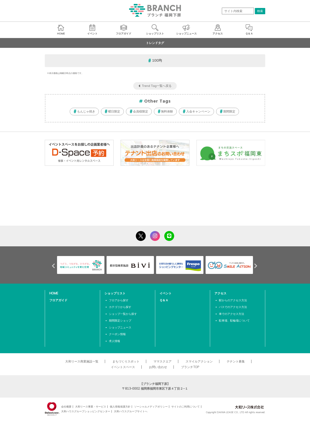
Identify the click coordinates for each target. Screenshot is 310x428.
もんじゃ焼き (86, 111)
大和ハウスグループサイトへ (130, 411)
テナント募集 (236, 361)
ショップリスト (115, 293)
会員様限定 (140, 111)
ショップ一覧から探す (123, 314)
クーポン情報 (117, 334)
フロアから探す (119, 300)
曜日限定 (114, 111)
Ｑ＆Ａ (164, 300)
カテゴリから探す (120, 307)
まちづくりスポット (126, 361)
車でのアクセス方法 (231, 314)
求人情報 (114, 341)
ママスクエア (162, 361)
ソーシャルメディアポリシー (151, 406)
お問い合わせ (158, 367)
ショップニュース (120, 327)
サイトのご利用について (185, 406)
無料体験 (167, 111)
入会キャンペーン (198, 111)
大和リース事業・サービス (90, 406)
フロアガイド (58, 300)
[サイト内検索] (238, 11)
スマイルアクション (199, 361)
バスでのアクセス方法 (233, 307)
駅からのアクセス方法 (233, 300)
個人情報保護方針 (120, 406)
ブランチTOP (190, 367)
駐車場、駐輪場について (234, 320)
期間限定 (229, 111)
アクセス (220, 293)
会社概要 (66, 406)
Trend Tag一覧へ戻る (157, 86)
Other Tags (157, 101)
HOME (53, 293)
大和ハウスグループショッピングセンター (85, 411)
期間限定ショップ (120, 320)
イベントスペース (123, 367)
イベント (166, 293)
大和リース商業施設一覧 (81, 361)
